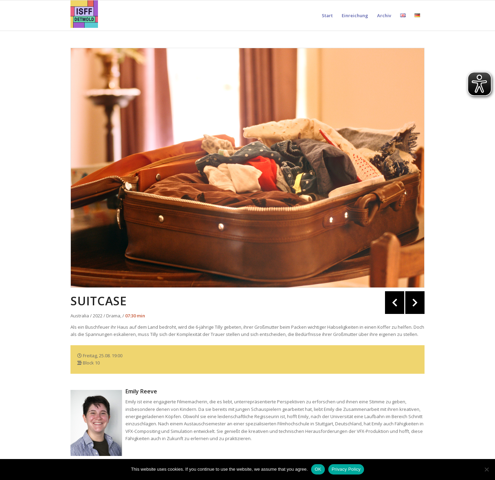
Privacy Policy (346, 469)
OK (318, 469)
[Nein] (486, 469)
